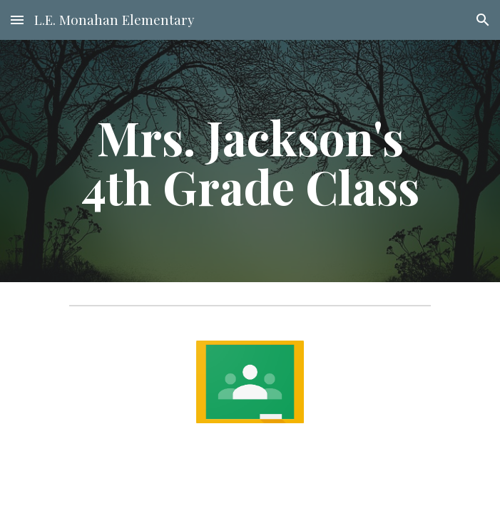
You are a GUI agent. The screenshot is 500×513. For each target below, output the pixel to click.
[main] (250, 161)
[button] (17, 19)
